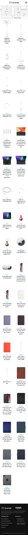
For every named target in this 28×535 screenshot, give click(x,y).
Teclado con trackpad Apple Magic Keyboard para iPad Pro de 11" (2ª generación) (7, 173)
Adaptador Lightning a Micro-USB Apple (7, 67)
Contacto (3, 527)
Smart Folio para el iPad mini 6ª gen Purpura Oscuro (21, 331)
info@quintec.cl (20, 518)
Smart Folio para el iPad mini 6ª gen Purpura (7, 330)
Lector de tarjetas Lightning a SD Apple (21, 116)
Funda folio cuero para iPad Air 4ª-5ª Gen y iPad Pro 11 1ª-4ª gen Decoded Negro (6, 411)
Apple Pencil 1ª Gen (7, 382)
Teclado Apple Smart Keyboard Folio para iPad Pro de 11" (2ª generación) (21, 172)
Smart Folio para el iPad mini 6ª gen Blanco (21, 305)
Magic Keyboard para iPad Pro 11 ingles (7, 227)
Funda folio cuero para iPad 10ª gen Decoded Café (21, 383)
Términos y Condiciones (6, 523)
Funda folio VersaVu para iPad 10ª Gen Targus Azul (21, 438)
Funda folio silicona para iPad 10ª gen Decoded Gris (21, 410)
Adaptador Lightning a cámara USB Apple (7, 41)
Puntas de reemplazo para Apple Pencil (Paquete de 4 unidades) (7, 144)
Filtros (7, 22)
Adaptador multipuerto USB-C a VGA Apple (21, 67)
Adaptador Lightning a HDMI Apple (21, 40)
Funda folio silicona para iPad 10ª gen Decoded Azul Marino (7, 438)
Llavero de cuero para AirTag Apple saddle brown (7, 252)
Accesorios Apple (10, 17)
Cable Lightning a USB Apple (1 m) (7, 115)
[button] (24, 2)
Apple (5, 17)
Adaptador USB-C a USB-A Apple (7, 91)
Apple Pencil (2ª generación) (21, 91)
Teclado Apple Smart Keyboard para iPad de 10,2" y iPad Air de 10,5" (21, 144)
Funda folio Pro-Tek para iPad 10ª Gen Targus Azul (21, 465)
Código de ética (4, 525)
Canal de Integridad (5, 521)
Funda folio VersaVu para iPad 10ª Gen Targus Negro (7, 491)
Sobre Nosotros (4, 518)
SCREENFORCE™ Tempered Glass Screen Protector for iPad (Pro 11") (21, 279)
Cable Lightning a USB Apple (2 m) (7, 200)
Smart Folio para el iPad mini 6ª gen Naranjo (7, 358)
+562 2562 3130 (20, 521)
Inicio (2, 17)
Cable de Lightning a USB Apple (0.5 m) (21, 201)
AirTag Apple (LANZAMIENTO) (21, 251)
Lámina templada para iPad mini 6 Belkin (7, 305)
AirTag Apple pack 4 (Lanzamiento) (7, 277)
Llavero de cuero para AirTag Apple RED (21, 227)
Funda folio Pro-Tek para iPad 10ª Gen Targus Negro (7, 465)
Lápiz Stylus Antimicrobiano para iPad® (21, 358)
